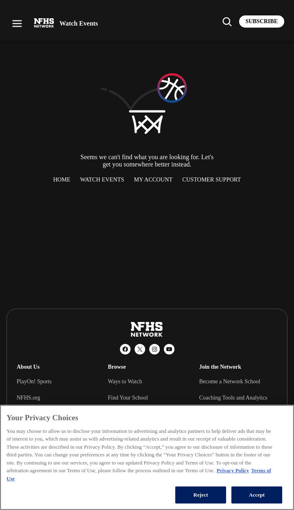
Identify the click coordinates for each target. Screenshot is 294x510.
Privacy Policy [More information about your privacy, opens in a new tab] (233, 470)
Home (61, 179)
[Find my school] (227, 21)
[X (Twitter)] (140, 349)
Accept (257, 495)
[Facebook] (125, 349)
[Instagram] (154, 349)
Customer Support (211, 179)
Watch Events (102, 179)
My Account (153, 179)
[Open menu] (17, 23)
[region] (147, 457)
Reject (200, 495)
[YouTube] (169, 349)
